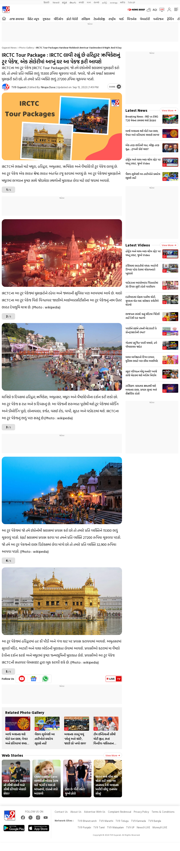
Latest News (136, 110)
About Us (75, 812)
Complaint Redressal (119, 812)
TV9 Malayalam (115, 827)
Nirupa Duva (48, 87)
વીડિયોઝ (58, 19)
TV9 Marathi (106, 821)
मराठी (81, 2)
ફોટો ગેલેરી (72, 19)
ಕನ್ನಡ (64, 2)
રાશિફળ (85, 19)
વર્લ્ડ (121, 19)
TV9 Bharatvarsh (87, 821)
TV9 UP (130, 827)
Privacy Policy (141, 812)
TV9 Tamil (99, 827)
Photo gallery (26, 47)
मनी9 (122, 2)
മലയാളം (113, 2)
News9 (56, 2)
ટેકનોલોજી (99, 19)
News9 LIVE (143, 827)
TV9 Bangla (154, 821)
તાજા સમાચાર (16, 19)
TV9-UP (131, 2)
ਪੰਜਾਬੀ (96, 2)
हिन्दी (47, 2)
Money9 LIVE (159, 827)
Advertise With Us (94, 812)
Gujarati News (9, 47)
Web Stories (12, 755)
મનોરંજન (158, 19)
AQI (155, 10)
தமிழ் (104, 2)
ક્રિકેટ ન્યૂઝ (33, 19)
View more (112, 755)
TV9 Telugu (122, 821)
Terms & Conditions (163, 812)
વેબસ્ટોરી (145, 19)
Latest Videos (138, 245)
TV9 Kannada (138, 821)
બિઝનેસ (131, 19)
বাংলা (89, 2)
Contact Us (61, 812)
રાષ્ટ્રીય (111, 19)
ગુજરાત (46, 19)
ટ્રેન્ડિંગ (170, 19)
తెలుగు (73, 2)
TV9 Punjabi (84, 827)
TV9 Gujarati (18, 87)
